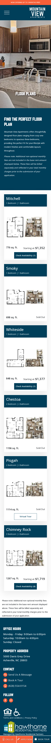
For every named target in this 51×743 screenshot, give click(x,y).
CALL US (8, 739)
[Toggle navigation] (7, 12)
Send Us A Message (17, 675)
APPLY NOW (24, 739)
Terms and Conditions (13, 718)
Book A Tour (13, 680)
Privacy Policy (31, 718)
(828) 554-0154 (14, 686)
